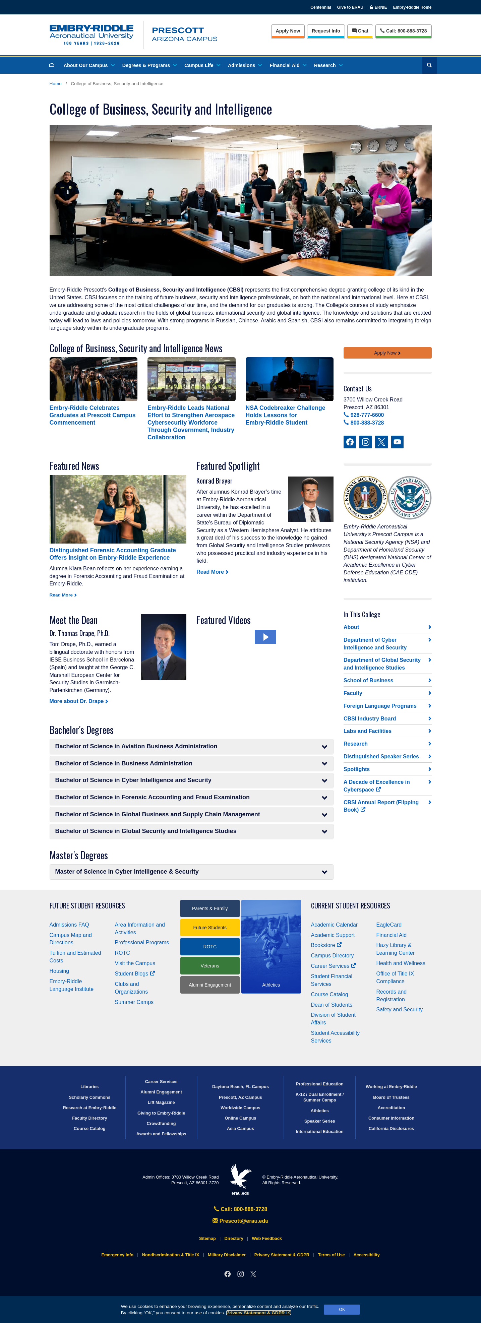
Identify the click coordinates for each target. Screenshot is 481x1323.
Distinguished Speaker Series (381, 756)
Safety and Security (399, 1009)
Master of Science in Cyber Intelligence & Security (191, 871)
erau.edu (240, 1180)
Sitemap (207, 1238)
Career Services (334, 966)
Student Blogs (135, 973)
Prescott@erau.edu (240, 1221)
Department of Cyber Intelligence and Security (375, 643)
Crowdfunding (161, 1123)
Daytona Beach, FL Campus (240, 1086)
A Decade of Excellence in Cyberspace (377, 786)
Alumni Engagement (210, 985)
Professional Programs (142, 942)
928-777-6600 (364, 415)
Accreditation (391, 1107)
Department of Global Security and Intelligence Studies (382, 664)
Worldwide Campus (240, 1107)
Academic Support (333, 935)
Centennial (320, 7)
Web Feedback (267, 1238)
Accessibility (367, 1254)
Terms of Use (331, 1254)
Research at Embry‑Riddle (89, 1107)
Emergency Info (117, 1254)
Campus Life (201, 65)
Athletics (320, 1110)
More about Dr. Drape (77, 701)
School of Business (368, 680)
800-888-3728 (364, 423)
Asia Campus (240, 1128)
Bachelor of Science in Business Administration (191, 763)
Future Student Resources (87, 905)
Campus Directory (332, 955)
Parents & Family (210, 908)
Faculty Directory (89, 1118)
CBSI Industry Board (370, 718)
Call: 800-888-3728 (240, 1209)
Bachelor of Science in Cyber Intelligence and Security (191, 780)
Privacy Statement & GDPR (258, 1312)
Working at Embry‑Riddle (391, 1086)
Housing (59, 971)
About (351, 627)
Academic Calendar (334, 925)
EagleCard (389, 925)
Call (403, 30)
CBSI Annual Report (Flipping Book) (381, 806)
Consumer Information (391, 1118)
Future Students (210, 927)
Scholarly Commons (90, 1097)
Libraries (89, 1086)
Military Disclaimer (227, 1254)
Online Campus (240, 1118)
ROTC (122, 953)
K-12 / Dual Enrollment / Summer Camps (320, 1097)
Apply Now (288, 31)
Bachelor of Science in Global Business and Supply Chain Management (191, 814)
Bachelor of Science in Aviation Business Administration (191, 746)
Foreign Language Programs (380, 706)
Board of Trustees (391, 1097)
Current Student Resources (350, 905)
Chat (360, 31)
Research (328, 65)
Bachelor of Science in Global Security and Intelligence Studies (191, 831)
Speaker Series (319, 1121)
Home (56, 83)
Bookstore (326, 945)
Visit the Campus (135, 963)
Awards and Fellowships (161, 1133)
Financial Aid (288, 65)
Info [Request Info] (326, 31)
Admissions (244, 65)
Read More (210, 572)
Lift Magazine (161, 1102)
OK (342, 1309)
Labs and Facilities (368, 731)
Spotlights (357, 769)
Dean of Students (332, 1005)
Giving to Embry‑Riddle (161, 1113)
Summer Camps (134, 1002)
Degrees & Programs (149, 65)
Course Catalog (329, 994)
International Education (320, 1131)
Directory (234, 1238)
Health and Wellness (400, 963)
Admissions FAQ (69, 925)
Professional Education (320, 1083)
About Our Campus (89, 65)
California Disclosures (391, 1128)
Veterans (210, 965)
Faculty (353, 693)
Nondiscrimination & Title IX (170, 1254)
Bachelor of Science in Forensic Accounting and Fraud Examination (191, 797)
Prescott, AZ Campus (240, 1097)
